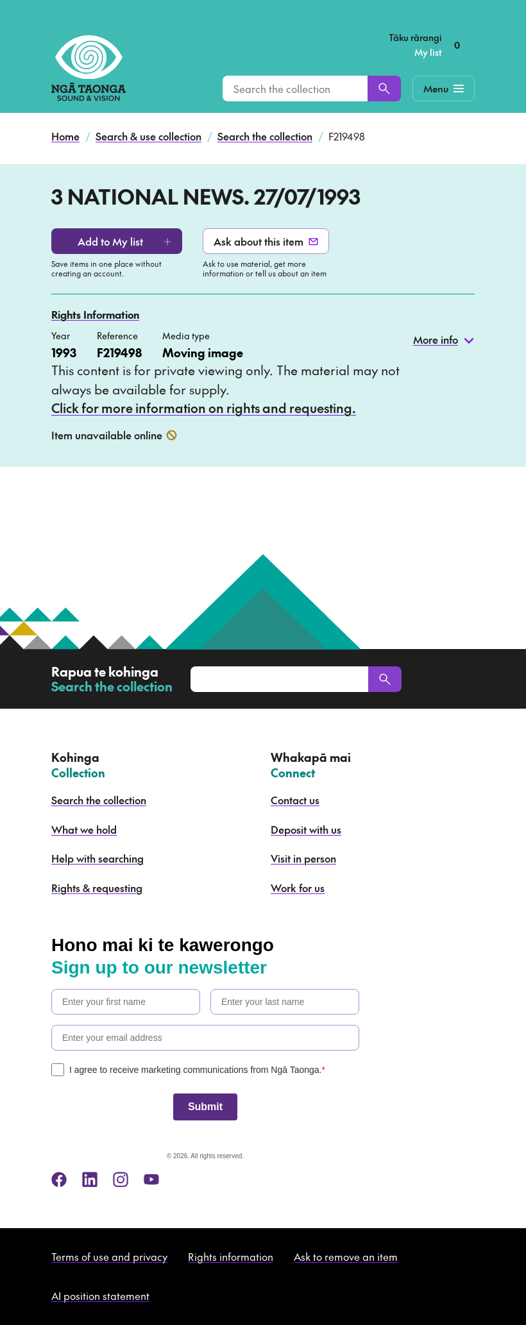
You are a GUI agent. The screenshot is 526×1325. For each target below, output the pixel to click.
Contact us (295, 800)
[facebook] (59, 1179)
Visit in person (303, 858)
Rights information (230, 1256)
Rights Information (95, 314)
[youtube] (151, 1179)
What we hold (84, 829)
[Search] (384, 88)
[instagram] (120, 1179)
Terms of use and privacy (109, 1256)
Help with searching (97, 858)
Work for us (298, 888)
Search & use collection (148, 136)
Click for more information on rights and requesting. (203, 408)
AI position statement (100, 1295)
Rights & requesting (96, 888)
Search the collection (264, 136)
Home (65, 136)
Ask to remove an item (346, 1256)
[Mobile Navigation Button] (443, 88)
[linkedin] (90, 1179)
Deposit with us (306, 829)
